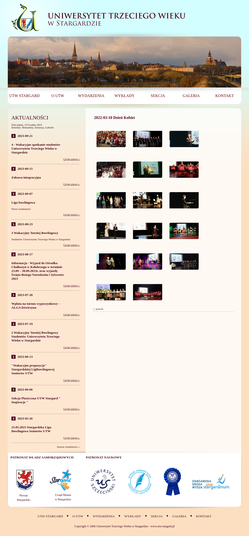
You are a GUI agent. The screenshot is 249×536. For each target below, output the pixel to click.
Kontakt (203, 516)
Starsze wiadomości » (68, 447)
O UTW (77, 516)
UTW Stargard (50, 516)
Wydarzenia (104, 516)
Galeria (179, 516)
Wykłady (132, 516)
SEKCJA (157, 516)
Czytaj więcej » (71, 159)
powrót (99, 309)
